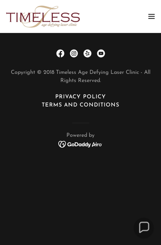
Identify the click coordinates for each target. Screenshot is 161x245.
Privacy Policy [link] (80, 97)
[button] (151, 16)
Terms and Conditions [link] (80, 105)
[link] (43, 16)
